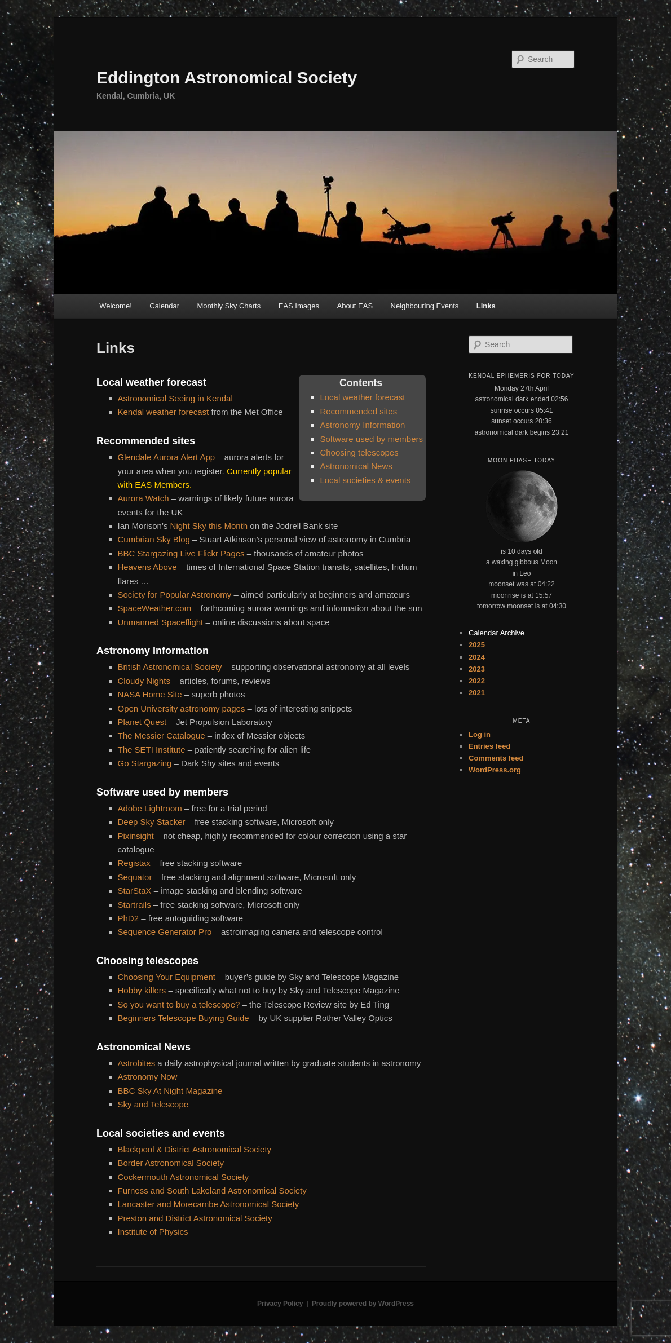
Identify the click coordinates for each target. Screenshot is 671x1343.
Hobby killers (143, 990)
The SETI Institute (152, 749)
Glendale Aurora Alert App (166, 457)
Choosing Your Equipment (166, 977)
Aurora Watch (143, 498)
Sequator (135, 877)
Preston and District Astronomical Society (195, 1218)
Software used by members (371, 439)
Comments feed (496, 758)
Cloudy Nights (144, 681)
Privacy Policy (280, 1303)
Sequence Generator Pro (165, 931)
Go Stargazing (145, 763)
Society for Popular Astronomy (175, 594)
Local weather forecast (362, 397)
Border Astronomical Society (171, 1163)
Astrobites (137, 1063)
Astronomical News (356, 466)
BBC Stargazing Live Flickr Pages (181, 553)
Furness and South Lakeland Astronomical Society (212, 1190)
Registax (134, 863)
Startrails (134, 904)
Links (486, 306)
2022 (477, 681)
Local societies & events (365, 480)
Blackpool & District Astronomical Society (195, 1149)
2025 (477, 644)
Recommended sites (358, 411)
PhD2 (128, 918)
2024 (477, 657)
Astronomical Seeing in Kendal (175, 398)
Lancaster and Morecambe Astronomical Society (208, 1204)
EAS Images (299, 306)
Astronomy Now (148, 1076)
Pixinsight (136, 836)
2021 (477, 692)
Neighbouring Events (425, 306)
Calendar (164, 306)
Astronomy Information (362, 425)
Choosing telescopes (359, 452)
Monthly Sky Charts (229, 306)
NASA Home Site (150, 694)
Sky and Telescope (153, 1104)
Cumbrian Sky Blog (154, 539)
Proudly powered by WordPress (363, 1303)
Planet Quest (142, 722)
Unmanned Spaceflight (161, 622)
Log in (480, 734)
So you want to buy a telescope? (179, 1004)
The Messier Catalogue (161, 735)
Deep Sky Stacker (152, 822)
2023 (477, 669)
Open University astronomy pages (181, 708)
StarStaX (135, 890)
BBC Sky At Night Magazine (170, 1090)
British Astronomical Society (170, 667)
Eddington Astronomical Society (226, 77)
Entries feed (489, 746)
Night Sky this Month (209, 526)
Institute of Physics (153, 1231)
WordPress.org (495, 770)
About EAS (355, 306)
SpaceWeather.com (155, 608)
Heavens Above (147, 567)
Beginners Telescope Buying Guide (183, 1018)
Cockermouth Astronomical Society (183, 1177)
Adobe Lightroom (150, 808)
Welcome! (115, 306)
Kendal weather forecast (164, 412)
